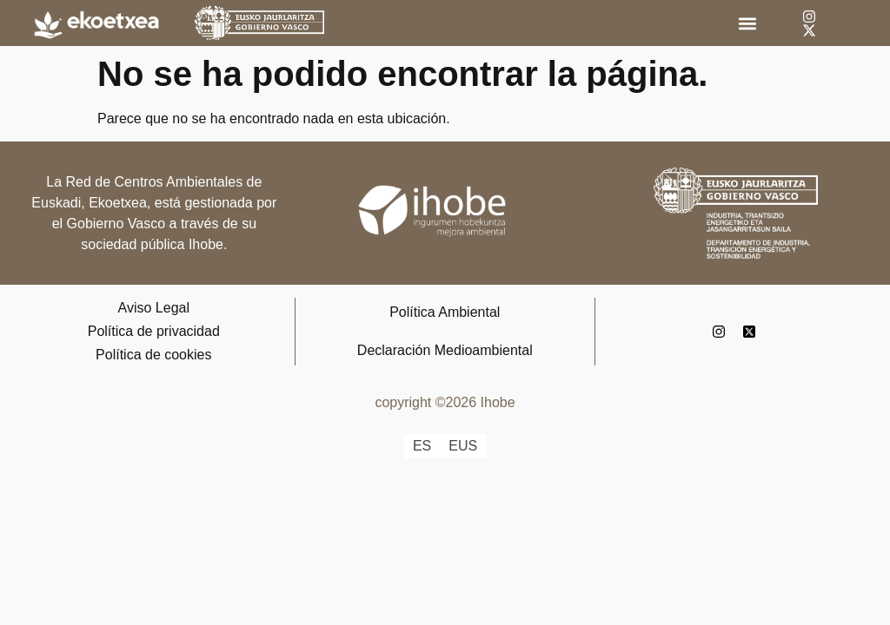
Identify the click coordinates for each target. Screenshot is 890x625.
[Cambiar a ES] (422, 446)
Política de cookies (153, 354)
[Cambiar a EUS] (463, 446)
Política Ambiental (444, 312)
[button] (747, 23)
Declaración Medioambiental (445, 350)
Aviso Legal (153, 307)
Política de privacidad (154, 331)
